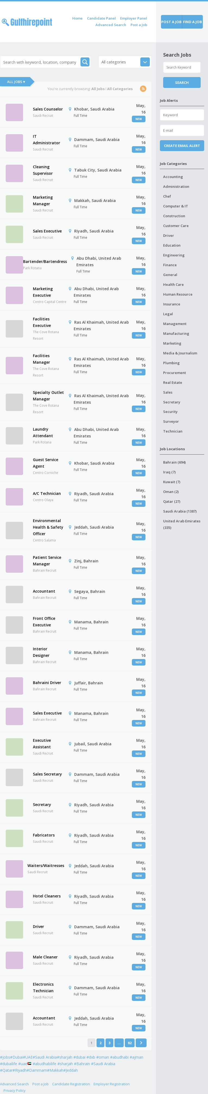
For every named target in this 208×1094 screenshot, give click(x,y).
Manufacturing (176, 333)
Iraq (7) (169, 472)
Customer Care (176, 225)
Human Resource (178, 294)
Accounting (173, 176)
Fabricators (44, 835)
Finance (170, 264)
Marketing (172, 343)
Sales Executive (47, 231)
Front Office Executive (44, 621)
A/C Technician (47, 493)
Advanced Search (110, 24)
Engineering (174, 255)
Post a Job (139, 24)
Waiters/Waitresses (45, 865)
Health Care (173, 284)
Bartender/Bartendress (45, 261)
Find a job (192, 21)
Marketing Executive (43, 292)
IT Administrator (46, 139)
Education (172, 245)
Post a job (171, 21)
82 (130, 1042)
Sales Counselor (48, 109)
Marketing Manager (43, 200)
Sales (167, 392)
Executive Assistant (42, 743)
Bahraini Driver (47, 682)
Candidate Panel (101, 18)
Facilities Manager (41, 359)
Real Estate (172, 382)
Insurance (171, 304)
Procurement (174, 372)
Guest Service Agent (45, 463)
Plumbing (171, 362)
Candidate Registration (71, 1083)
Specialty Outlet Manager (48, 396)
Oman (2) (171, 491)
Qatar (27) (171, 501)
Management (175, 323)
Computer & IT (175, 206)
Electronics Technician (43, 987)
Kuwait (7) (171, 481)
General (170, 274)
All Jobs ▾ (16, 81)
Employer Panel (133, 18)
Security (170, 411)
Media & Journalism (180, 353)
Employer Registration (112, 1083)
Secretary (42, 804)
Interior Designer (41, 652)
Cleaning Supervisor (43, 170)
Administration (176, 186)
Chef (167, 196)
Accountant (44, 591)
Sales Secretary (47, 774)
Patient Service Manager (47, 560)
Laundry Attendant (43, 432)
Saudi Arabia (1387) (180, 511)
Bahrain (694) (174, 462)
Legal (168, 313)
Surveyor (171, 421)
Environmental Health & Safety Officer (48, 527)
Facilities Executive (42, 322)
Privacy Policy (15, 1090)
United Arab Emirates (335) (181, 524)
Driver (38, 926)
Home (77, 18)
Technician (172, 431)
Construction (174, 215)
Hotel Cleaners (47, 896)
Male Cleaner (45, 957)
